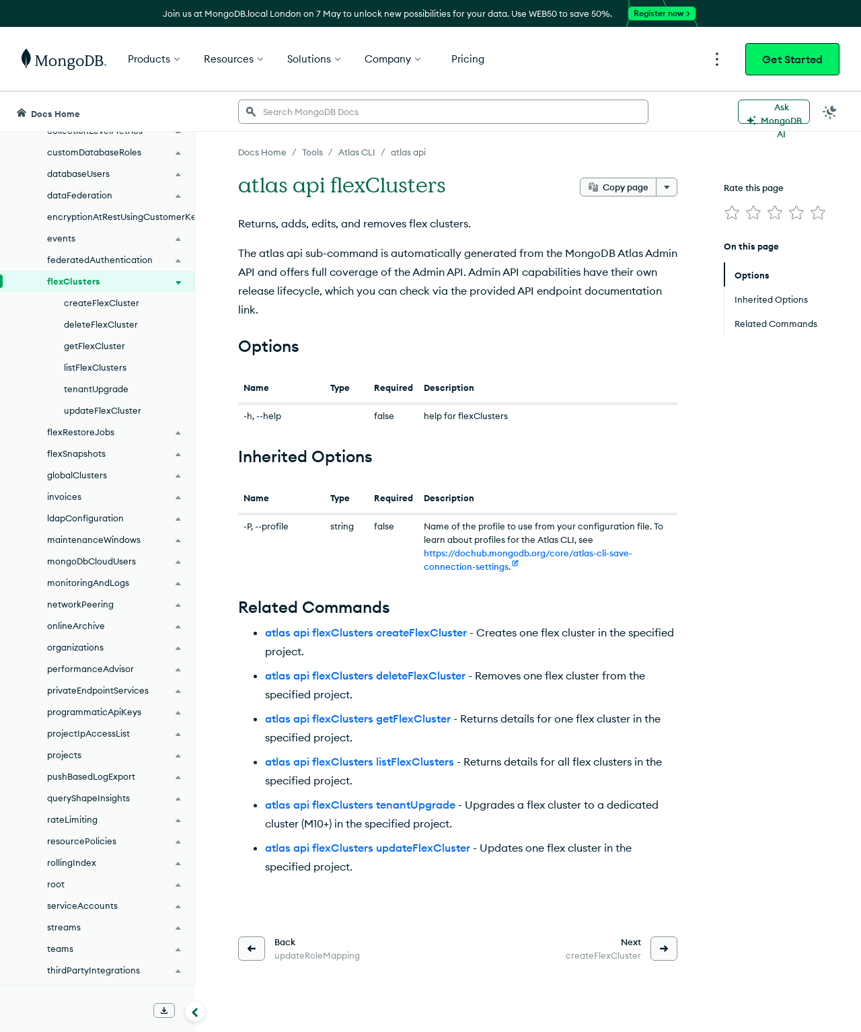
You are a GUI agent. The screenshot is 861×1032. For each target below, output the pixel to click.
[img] (732, 213)
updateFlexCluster (102, 410)
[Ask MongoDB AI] (774, 112)
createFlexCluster (101, 302)
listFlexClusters (95, 367)
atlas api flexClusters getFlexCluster (358, 718)
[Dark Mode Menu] (830, 111)
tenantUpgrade (96, 388)
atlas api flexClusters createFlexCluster (366, 632)
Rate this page (754, 187)
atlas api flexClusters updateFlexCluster (367, 847)
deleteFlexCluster (101, 324)
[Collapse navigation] (195, 1011)
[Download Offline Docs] (164, 1010)
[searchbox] (443, 112)
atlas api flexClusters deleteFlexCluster (365, 675)
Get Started (792, 59)
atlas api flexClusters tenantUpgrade (360, 804)
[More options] (666, 187)
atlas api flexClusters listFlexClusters (359, 761)
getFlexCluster (94, 345)
